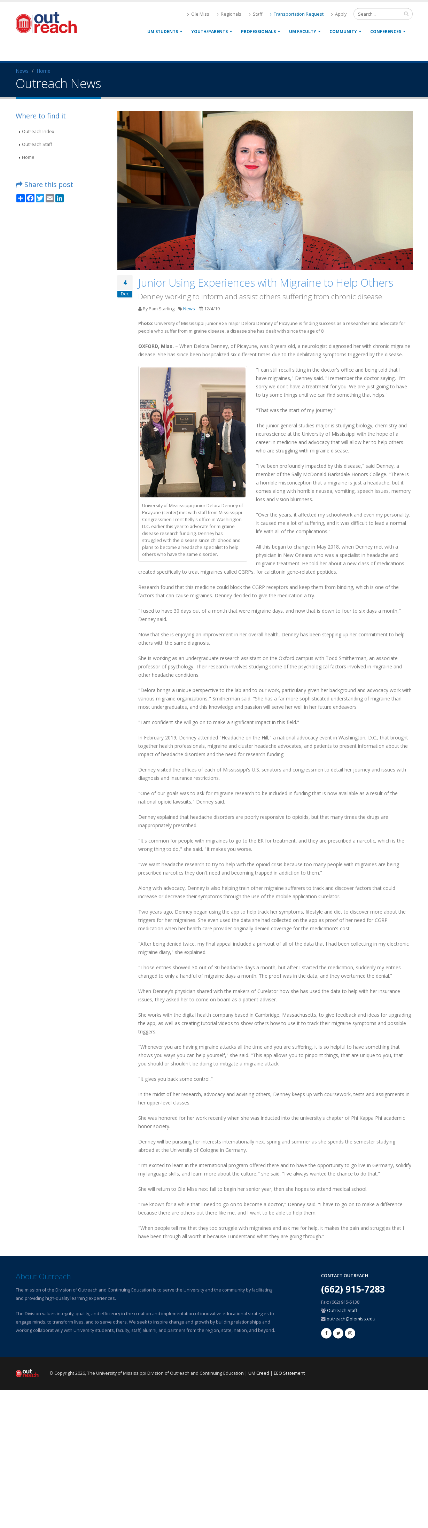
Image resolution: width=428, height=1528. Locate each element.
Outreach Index (38, 131)
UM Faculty (302, 31)
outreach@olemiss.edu (351, 1319)
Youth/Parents (209, 31)
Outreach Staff (37, 144)
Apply (339, 14)
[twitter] (338, 1333)
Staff (255, 14)
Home (43, 71)
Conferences (385, 31)
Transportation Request (297, 14)
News (22, 71)
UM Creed (258, 1373)
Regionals (229, 14)
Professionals (258, 31)
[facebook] (326, 1333)
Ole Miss (198, 14)
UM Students (162, 31)
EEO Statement (289, 1373)
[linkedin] (350, 1333)
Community (343, 31)
